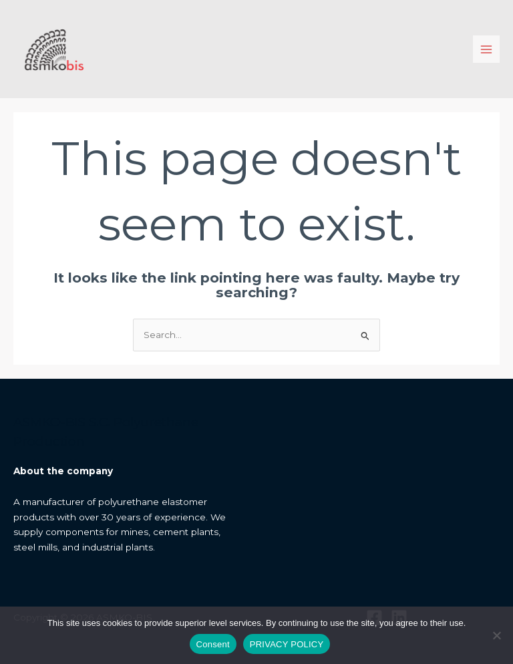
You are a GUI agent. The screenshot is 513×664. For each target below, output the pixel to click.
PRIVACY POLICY (287, 644)
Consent (213, 644)
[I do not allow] (496, 635)
